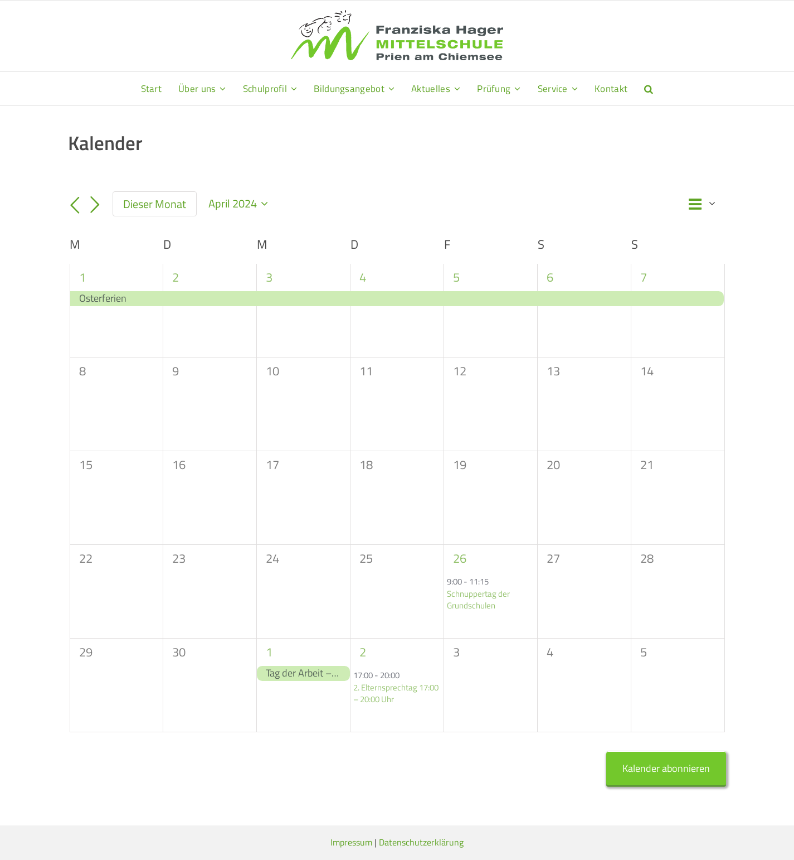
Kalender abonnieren (666, 768)
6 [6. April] (550, 277)
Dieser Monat (154, 203)
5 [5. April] (456, 277)
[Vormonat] (75, 205)
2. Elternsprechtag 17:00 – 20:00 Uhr (396, 693)
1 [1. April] (82, 277)
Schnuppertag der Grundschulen (478, 599)
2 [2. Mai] (362, 651)
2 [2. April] (175, 277)
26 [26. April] (459, 558)
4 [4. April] (362, 277)
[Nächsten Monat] (94, 205)
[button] (648, 88)
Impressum (351, 842)
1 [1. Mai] (269, 651)
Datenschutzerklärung (421, 842)
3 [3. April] (269, 277)
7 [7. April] (643, 277)
